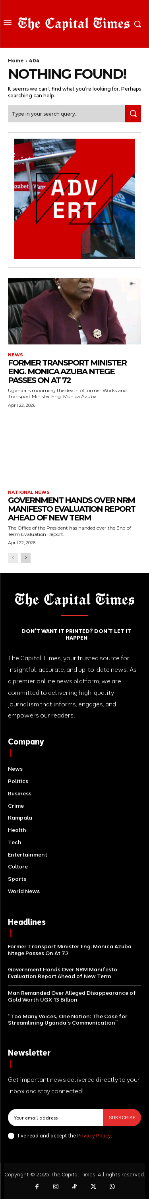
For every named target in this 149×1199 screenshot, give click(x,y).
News (15, 355)
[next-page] (26, 558)
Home (16, 61)
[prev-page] (13, 558)
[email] (55, 1117)
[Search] (133, 113)
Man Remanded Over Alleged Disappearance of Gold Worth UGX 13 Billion (72, 996)
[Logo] (74, 24)
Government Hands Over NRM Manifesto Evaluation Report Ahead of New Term (71, 508)
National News (29, 492)
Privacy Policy (94, 1135)
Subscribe (122, 1117)
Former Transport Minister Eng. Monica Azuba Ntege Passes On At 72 (67, 371)
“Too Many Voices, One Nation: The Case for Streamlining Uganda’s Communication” (68, 1020)
